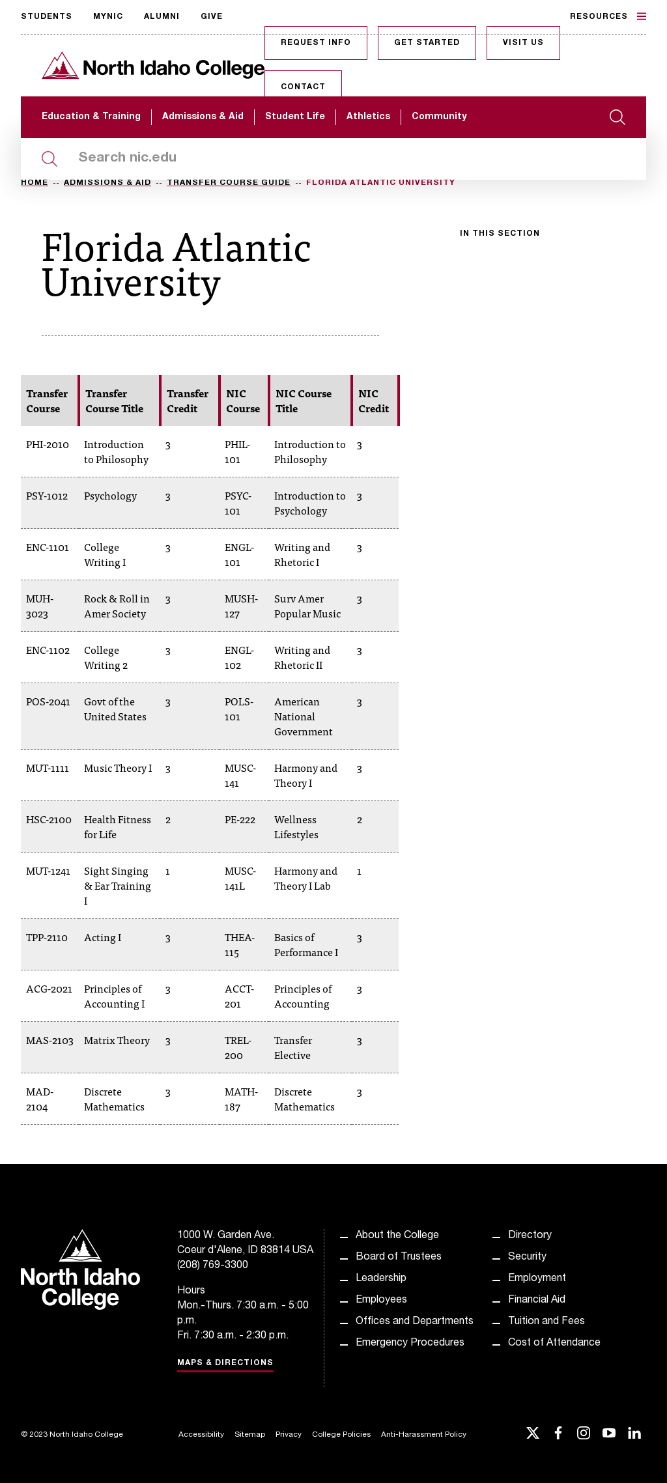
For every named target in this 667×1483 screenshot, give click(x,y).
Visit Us (523, 43)
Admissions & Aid (203, 117)
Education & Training (91, 117)
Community (439, 117)
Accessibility (201, 1435)
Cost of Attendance (554, 1343)
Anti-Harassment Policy (423, 1435)
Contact (303, 87)
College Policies (341, 1435)
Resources (608, 16)
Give (212, 17)
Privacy (289, 1435)
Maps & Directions (225, 1363)
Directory (530, 1236)
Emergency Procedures (410, 1343)
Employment (537, 1279)
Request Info (316, 43)
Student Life (295, 117)
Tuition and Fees (546, 1322)
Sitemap (249, 1435)
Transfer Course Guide (229, 183)
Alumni (162, 17)
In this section (500, 234)
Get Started (427, 43)
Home (34, 183)
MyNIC (108, 17)
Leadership (381, 1279)
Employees (381, 1300)
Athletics (368, 117)
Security (527, 1257)
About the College (397, 1236)
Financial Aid (536, 1300)
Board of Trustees (399, 1257)
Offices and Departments (415, 1322)
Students (46, 17)
